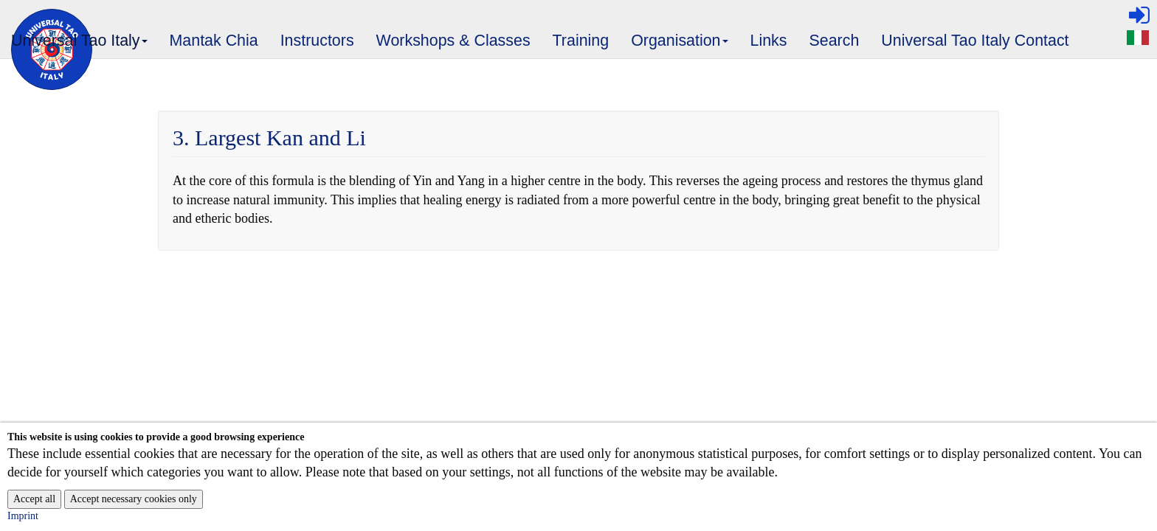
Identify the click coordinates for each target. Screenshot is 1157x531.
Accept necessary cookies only (133, 498)
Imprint (22, 515)
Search (834, 40)
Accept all (34, 498)
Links (768, 40)
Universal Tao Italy (79, 45)
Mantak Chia (214, 40)
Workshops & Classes (453, 40)
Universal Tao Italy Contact (974, 40)
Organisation (680, 45)
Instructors (317, 40)
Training (581, 40)
